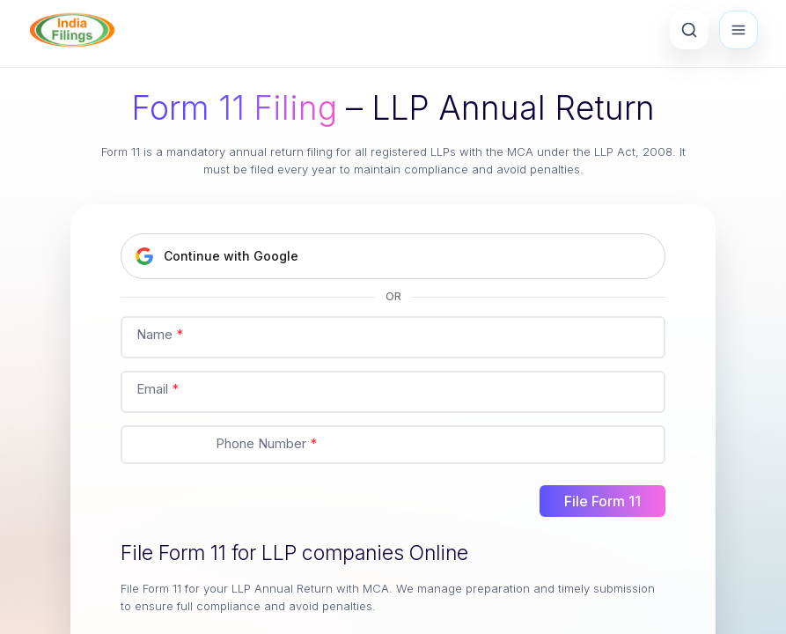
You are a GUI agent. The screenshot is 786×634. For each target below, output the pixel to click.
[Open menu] (738, 30)
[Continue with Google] (393, 256)
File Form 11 (602, 501)
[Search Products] (689, 30)
